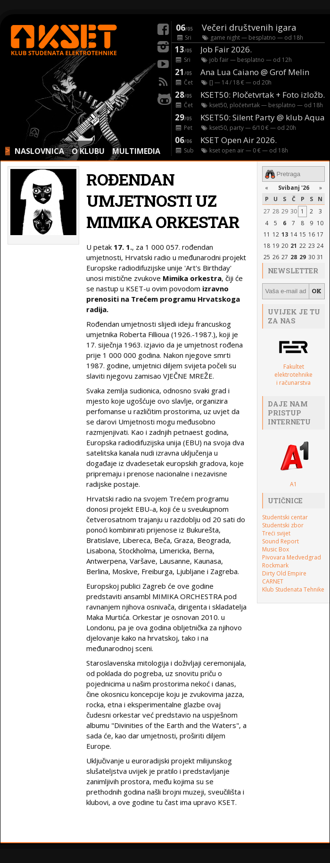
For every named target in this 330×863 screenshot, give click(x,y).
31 (320, 257)
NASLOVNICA (39, 151)
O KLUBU (88, 151)
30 (293, 211)
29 (284, 211)
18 (267, 246)
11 (267, 234)
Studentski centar (285, 517)
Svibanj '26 (293, 188)
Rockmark (275, 565)
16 (311, 234)
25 (267, 257)
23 (311, 246)
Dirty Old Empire (284, 573)
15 (302, 234)
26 (275, 257)
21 (293, 246)
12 (275, 234)
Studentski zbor (283, 525)
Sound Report (280, 541)
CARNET (272, 581)
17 (320, 234)
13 (284, 234)
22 (302, 246)
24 (320, 246)
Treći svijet (276, 533)
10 (320, 223)
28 (275, 211)
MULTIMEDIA (136, 151)
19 (275, 246)
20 (284, 246)
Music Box (275, 549)
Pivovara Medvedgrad (291, 557)
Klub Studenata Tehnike (293, 589)
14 (293, 234)
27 (267, 211)
